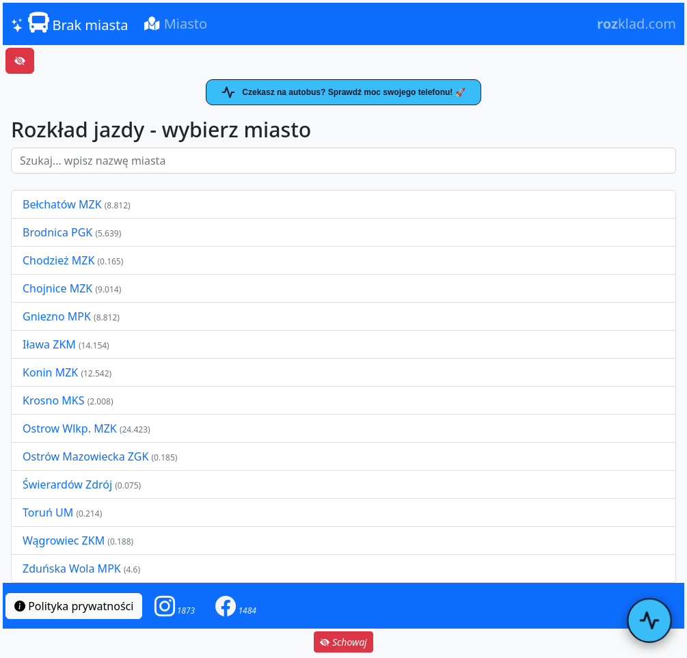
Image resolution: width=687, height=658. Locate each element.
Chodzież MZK (58, 260)
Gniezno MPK (58, 316)
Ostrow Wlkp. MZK (71, 428)
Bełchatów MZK (62, 204)
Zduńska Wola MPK (72, 568)
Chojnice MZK (59, 288)
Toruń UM (48, 512)
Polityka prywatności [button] (73, 606)
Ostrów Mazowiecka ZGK (87, 456)
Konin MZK (50, 372)
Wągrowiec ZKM (65, 540)
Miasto (175, 23)
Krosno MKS (55, 400)
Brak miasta (69, 23)
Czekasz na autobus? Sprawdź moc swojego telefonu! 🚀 (343, 92)
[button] (175, 606)
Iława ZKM (49, 344)
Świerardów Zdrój (67, 484)
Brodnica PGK (59, 232)
